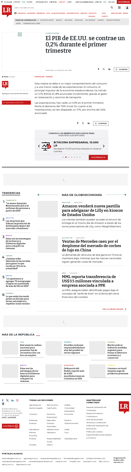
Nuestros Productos (94, 413)
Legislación (69, 365)
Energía (9, 276)
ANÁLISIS (83, 13)
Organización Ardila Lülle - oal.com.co (119, 460)
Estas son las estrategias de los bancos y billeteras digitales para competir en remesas (18, 243)
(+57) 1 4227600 (9, 417)
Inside (66, 429)
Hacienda (9, 293)
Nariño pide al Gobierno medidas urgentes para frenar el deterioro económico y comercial (117, 351)
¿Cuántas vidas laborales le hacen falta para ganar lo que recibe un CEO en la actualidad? (18, 263)
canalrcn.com (61, 461)
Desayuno (79, 20)
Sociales (32, 445)
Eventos (67, 420)
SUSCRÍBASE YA (98, 157)
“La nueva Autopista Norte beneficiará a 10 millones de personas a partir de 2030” (18, 207)
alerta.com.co (8, 464)
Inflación (68, 20)
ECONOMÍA (31, 13)
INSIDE (125, 13)
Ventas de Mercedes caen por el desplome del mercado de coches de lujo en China (91, 245)
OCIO (48, 13)
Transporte (11, 200)
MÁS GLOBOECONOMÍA (113, 309)
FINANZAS (22, 13)
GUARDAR (121, 69)
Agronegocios (35, 405)
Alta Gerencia (52, 405)
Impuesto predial (113, 20)
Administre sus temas (13, 102)
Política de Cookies (94, 432)
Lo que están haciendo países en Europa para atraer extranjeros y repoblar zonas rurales (18, 300)
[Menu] (16, 13)
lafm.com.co (104, 461)
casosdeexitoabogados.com (14, 461)
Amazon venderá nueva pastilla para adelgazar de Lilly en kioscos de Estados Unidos (92, 210)
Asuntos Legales (36, 408)
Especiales (51, 420)
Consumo (111, 365)
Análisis (67, 405)
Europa (101, 20)
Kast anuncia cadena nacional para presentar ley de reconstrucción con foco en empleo (31, 350)
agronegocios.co (31, 458)
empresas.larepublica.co (51, 458)
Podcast (32, 438)
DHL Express (90, 20)
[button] (38, 146)
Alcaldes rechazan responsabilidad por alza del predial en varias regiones (74, 349)
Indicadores (34, 429)
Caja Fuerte (52, 408)
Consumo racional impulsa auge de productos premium (117, 371)
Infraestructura (53, 429)
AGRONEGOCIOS (72, 13)
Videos (50, 445)
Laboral (9, 256)
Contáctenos (91, 416)
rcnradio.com (74, 461)
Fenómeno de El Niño (31, 23)
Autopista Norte (47, 20)
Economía (68, 414)
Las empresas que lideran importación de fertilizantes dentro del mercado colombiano (18, 225)
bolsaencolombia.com (95, 458)
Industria (10, 218)
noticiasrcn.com (89, 461)
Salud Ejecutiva (70, 438)
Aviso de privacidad (94, 419)
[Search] (111, 7)
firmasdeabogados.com (74, 458)
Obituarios (51, 432)
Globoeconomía (71, 423)
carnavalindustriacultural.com (41, 461)
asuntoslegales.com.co (11, 458)
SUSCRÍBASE (124, 2)
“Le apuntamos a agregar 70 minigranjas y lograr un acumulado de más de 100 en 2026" (18, 282)
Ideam (18, 23)
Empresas (33, 420)
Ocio (66, 432)
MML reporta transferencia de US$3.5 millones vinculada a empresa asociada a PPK (89, 281)
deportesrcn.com (23, 464)
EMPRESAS (41, 13)
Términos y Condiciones (96, 422)
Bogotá (59, 20)
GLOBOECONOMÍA (58, 13)
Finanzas (32, 423)
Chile (22, 342)
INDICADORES (116, 13)
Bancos (9, 235)
